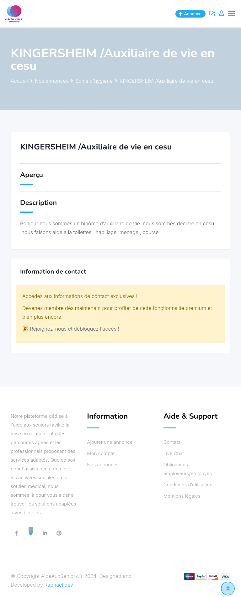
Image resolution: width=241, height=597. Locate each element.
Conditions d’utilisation (187, 485)
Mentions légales (182, 496)
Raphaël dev (58, 585)
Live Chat (173, 453)
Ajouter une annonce (109, 442)
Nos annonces (103, 465)
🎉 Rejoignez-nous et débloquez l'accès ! (70, 329)
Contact (171, 442)
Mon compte (101, 453)
